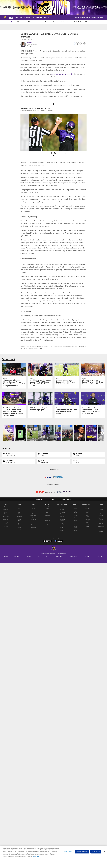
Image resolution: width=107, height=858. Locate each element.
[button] (52, 419)
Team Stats (5, 519)
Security (62, 527)
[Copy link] (84, 43)
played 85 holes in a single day (62, 74)
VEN (33, 511)
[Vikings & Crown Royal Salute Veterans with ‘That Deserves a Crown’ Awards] (93, 375)
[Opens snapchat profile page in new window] (88, 454)
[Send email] (80, 44)
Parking (62, 516)
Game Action (47, 515)
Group (75, 515)
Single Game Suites (75, 526)
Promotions (101, 528)
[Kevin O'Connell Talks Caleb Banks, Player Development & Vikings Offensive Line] (93, 404)
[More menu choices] (48, 17)
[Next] (66, 153)
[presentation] (104, 420)
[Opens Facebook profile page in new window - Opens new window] (28, 46)
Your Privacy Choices (73, 557)
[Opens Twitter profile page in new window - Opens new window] (31, 46)
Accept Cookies (96, 851)
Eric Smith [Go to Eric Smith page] (29, 42)
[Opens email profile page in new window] (53, 461)
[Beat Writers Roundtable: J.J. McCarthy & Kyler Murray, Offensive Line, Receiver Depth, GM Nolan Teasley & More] (14, 405)
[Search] (73, 17)
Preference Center (100, 557)
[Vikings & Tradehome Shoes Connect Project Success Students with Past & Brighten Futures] (14, 376)
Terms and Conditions (59, 557)
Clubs (75, 530)
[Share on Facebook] (74, 44)
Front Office (5, 526)
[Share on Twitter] (77, 44)
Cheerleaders (47, 517)
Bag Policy (62, 509)
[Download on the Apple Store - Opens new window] (47, 541)
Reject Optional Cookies (82, 851)
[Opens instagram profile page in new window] (53, 454)
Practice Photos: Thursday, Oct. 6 (36, 108)
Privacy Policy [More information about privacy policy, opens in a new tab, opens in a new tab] (35, 856)
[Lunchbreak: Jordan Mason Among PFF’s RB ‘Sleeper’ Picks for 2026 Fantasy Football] (40, 376)
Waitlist (75, 517)
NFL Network (33, 522)
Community (101, 506)
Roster (5, 506)
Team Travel (47, 524)
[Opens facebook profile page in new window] (18, 454)
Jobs (37, 556)
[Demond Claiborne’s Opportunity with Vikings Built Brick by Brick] (67, 375)
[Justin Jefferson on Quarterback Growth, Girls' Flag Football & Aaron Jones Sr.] (67, 404)
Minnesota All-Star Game (87, 521)
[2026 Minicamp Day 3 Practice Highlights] (40, 402)
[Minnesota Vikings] (53, 549)
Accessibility (17, 556)
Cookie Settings (87, 557)
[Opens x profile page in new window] (88, 461)
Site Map (101, 531)
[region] (53, 852)
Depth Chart (5, 509)
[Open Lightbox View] (53, 136)
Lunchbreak (19, 516)
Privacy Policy (6, 557)
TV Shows (33, 524)
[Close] (104, 852)
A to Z (62, 506)
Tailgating (62, 530)
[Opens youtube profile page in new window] (18, 461)
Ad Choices (47, 557)
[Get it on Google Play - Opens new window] (59, 542)
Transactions (6, 516)
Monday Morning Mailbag (19, 512)
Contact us (29, 557)
